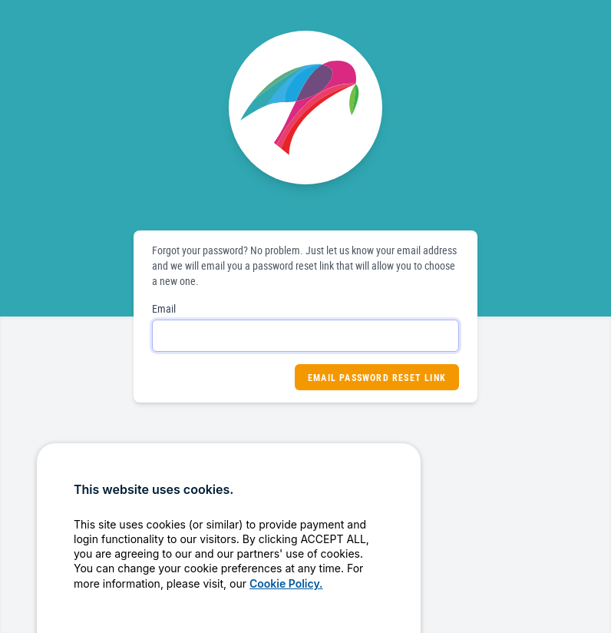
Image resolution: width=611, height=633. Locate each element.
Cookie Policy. (286, 604)
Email (164, 308)
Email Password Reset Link (377, 377)
